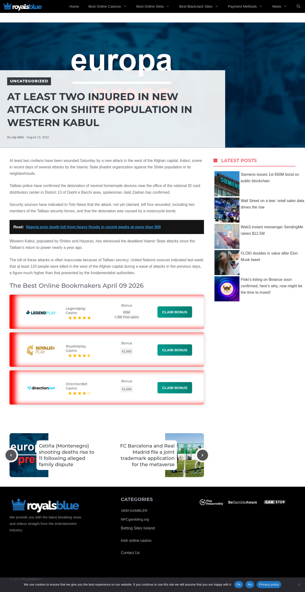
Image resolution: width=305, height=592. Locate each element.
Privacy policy (269, 584)
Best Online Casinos (110, 6)
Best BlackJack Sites (201, 6)
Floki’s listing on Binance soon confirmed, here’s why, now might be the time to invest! (258, 288)
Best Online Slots (155, 6)
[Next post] (202, 455)
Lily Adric (18, 137)
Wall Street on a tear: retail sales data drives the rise (259, 210)
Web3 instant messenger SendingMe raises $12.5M (258, 236)
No (250, 584)
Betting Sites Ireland (138, 528)
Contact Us (130, 553)
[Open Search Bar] (298, 6)
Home (74, 6)
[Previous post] (11, 455)
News (282, 6)
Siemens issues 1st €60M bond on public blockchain (256, 183)
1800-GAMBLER (134, 510)
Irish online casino (136, 541)
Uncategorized (29, 81)
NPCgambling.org (135, 519)
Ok (239, 584)
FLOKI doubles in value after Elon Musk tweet (256, 262)
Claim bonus (175, 312)
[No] (299, 584)
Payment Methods (248, 6)
